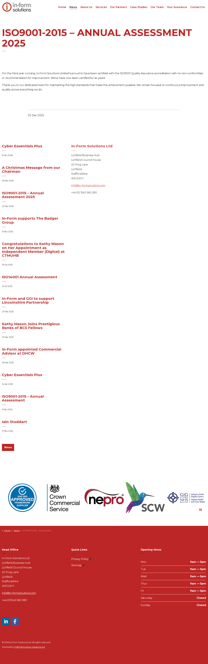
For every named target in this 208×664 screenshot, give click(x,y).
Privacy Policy (81, 559)
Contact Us (197, 7)
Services (101, 7)
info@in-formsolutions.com (88, 185)
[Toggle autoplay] (200, 510)
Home (62, 7)
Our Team (157, 7)
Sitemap (78, 565)
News (73, 7)
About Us (86, 7)
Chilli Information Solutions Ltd (29, 647)
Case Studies (138, 7)
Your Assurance (177, 7)
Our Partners (118, 7)
